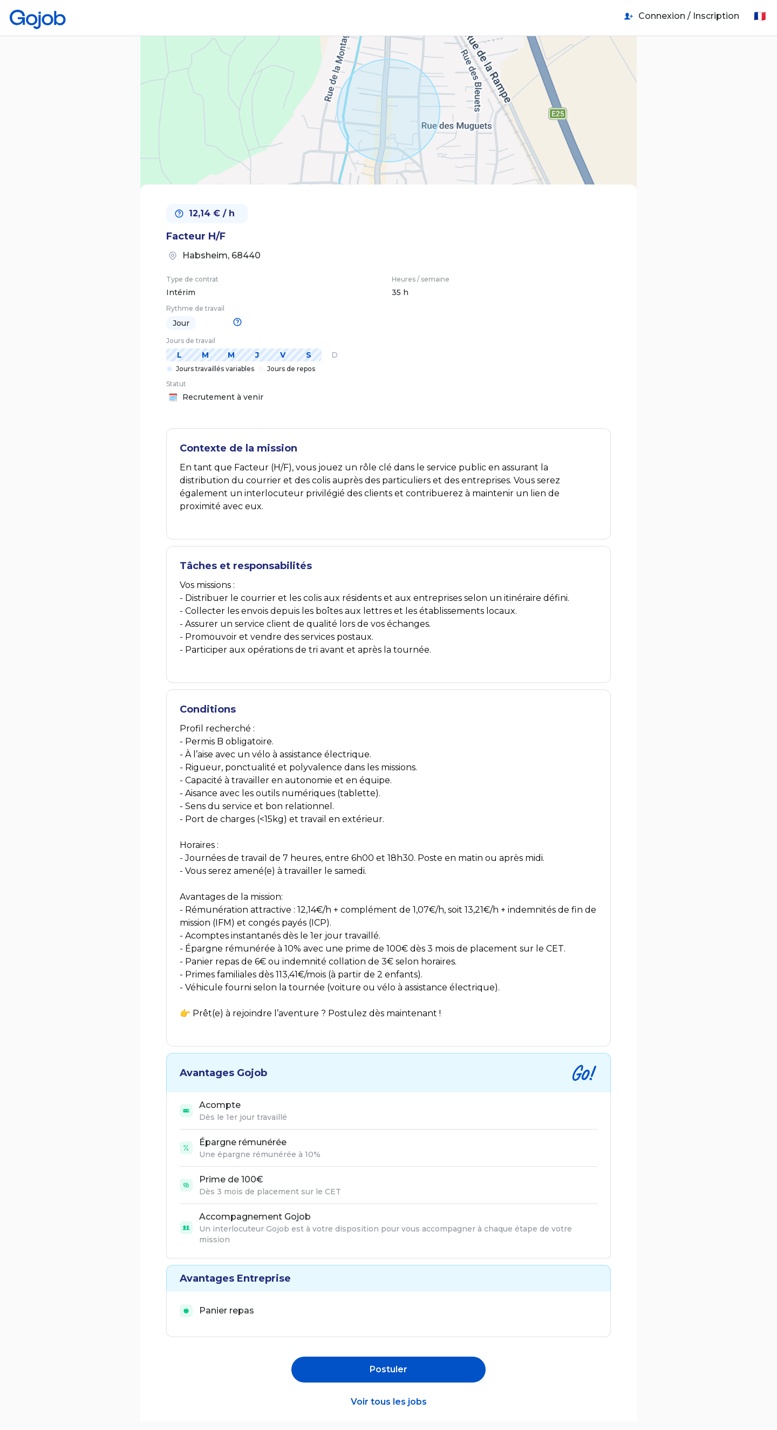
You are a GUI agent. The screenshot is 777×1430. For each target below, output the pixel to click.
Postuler (388, 1369)
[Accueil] (37, 16)
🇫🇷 (760, 16)
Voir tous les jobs (389, 1402)
